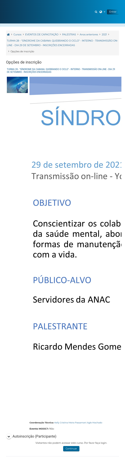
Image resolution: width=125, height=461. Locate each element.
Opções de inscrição (22, 51)
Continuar (71, 448)
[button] (96, 12)
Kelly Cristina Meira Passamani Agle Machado (78, 422)
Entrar (112, 11)
